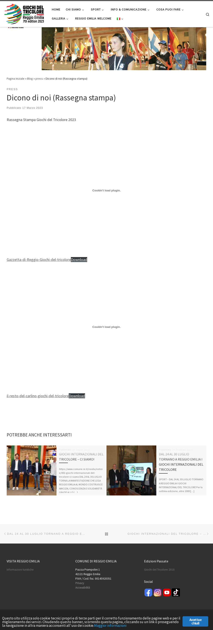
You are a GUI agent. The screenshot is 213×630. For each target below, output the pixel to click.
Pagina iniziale (15, 78)
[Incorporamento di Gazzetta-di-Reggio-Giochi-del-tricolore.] (106, 190)
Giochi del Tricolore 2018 (159, 569)
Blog (30, 78)
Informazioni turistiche (20, 569)
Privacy (79, 583)
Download (79, 259)
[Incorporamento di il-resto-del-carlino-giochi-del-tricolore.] (106, 326)
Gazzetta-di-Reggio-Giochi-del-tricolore (39, 259)
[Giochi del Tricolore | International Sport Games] (24, 13)
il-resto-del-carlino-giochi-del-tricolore (38, 395)
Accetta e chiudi (195, 621)
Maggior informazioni (110, 625)
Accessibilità (82, 587)
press (39, 78)
